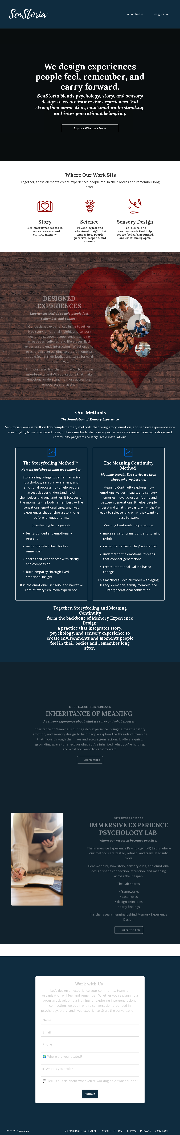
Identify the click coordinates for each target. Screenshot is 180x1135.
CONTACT (162, 1131)
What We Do (135, 14)
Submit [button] (90, 1094)
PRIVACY (145, 1131)
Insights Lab (161, 14)
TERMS (131, 1131)
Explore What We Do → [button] (90, 128)
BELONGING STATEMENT (81, 1131)
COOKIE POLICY (112, 1131)
